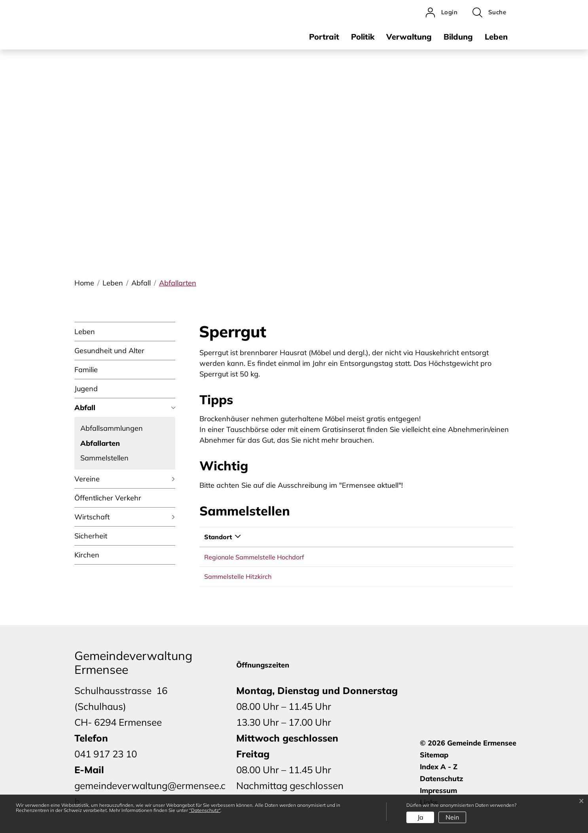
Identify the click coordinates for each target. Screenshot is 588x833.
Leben (496, 37)
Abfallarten (100, 445)
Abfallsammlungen (111, 428)
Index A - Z (438, 766)
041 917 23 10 (105, 754)
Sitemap (434, 754)
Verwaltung (409, 37)
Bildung (458, 37)
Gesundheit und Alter (109, 350)
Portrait (324, 37)
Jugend (86, 388)
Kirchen (86, 554)
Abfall (84, 407)
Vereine (87, 478)
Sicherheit (90, 535)
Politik (362, 37)
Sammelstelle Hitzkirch (237, 576)
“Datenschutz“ (204, 810)
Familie (86, 369)
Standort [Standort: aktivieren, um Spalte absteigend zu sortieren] (218, 537)
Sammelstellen (104, 457)
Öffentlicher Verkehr (107, 497)
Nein (452, 817)
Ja (420, 817)
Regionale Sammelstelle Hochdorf (254, 557)
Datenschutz (441, 778)
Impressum (438, 790)
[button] (489, 12)
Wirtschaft (92, 516)
